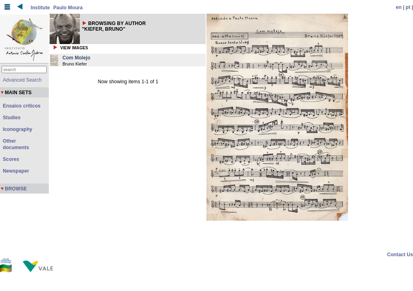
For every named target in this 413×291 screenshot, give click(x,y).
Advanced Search (22, 80)
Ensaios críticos (22, 106)
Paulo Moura (68, 8)
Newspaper (16, 171)
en (399, 7)
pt (408, 7)
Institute (40, 8)
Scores (11, 159)
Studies (12, 117)
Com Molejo (76, 58)
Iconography (17, 129)
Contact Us (400, 254)
